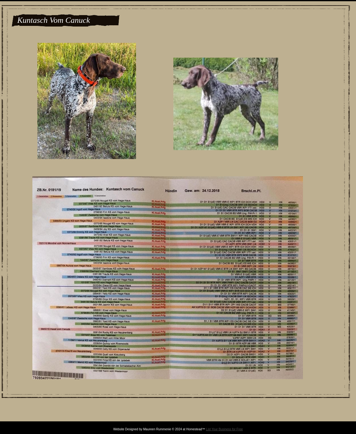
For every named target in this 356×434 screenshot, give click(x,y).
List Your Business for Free (224, 429)
